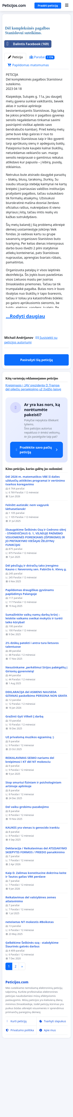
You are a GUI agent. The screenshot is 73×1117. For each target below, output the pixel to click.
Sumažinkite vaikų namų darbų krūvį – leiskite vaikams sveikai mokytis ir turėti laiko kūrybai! (33, 691)
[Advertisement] (36, 57)
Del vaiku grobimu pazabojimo (27, 880)
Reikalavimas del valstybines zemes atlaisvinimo (30, 972)
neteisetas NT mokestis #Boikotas (29, 995)
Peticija (15, 130)
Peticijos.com (14, 5)
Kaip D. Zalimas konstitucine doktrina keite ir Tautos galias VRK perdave (35, 948)
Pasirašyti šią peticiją (36, 433)
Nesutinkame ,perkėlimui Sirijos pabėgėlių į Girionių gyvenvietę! (36, 742)
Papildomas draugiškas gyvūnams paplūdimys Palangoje (29, 665)
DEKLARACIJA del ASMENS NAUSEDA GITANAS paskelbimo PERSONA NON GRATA (36, 767)
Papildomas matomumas (28, 138)
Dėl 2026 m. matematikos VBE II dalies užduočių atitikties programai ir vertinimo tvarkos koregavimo (35, 553)
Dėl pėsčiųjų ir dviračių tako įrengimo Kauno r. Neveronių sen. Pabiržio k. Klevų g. (36, 641)
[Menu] (67, 5)
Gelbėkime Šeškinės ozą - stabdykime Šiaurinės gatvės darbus (32, 1018)
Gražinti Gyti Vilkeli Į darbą (24, 789)
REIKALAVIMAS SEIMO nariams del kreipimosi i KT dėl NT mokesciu (29, 833)
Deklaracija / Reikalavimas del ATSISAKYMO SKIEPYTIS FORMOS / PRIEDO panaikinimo (36, 923)
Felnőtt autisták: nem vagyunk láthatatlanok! (27, 580)
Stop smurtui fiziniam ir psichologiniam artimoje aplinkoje (33, 857)
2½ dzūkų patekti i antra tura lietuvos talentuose (32, 718)
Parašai (42, 130)
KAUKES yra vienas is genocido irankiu (32, 901)
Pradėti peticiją (48, 5)
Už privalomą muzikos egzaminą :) (29, 810)
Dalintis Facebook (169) (26, 117)
